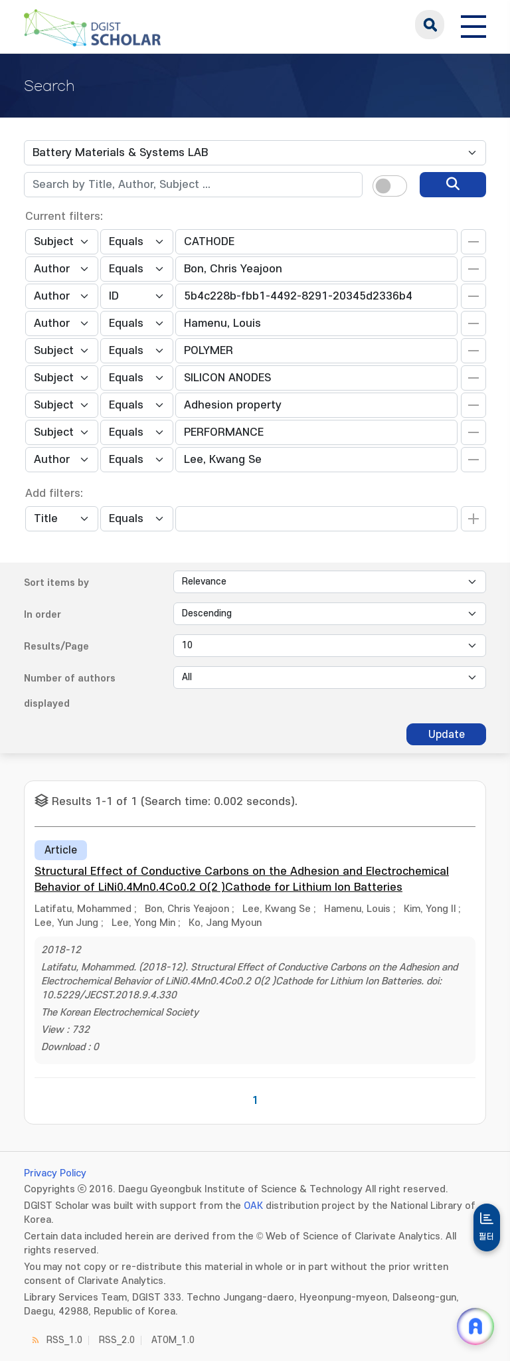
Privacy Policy (55, 1173)
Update (446, 735)
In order (42, 614)
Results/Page (56, 646)
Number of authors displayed (70, 691)
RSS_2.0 (117, 1340)
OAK (253, 1206)
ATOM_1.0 (173, 1340)
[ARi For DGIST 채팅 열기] (475, 1326)
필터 (487, 1236)
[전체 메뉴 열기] (473, 24)
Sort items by (56, 583)
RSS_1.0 (64, 1340)
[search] (453, 184)
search (429, 24)
